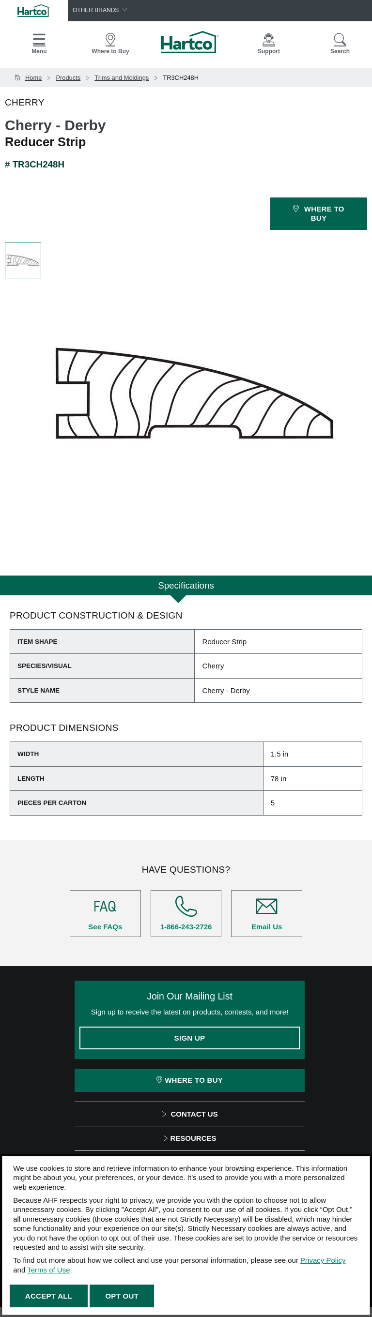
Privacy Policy (322, 1260)
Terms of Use (48, 1270)
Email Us (266, 913)
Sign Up (189, 1038)
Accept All (48, 1296)
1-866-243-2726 (186, 913)
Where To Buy (189, 1080)
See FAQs (105, 913)
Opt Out (122, 1296)
